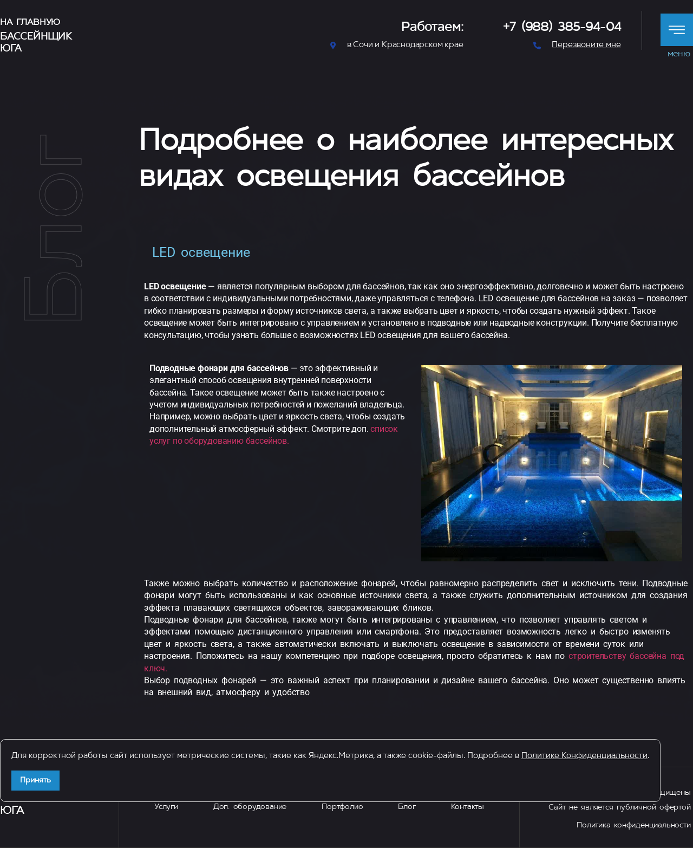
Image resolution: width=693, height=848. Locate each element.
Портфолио (342, 807)
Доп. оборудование (249, 807)
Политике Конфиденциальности (584, 756)
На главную (30, 22)
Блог (406, 807)
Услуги (166, 807)
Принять (35, 780)
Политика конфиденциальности (633, 825)
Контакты (467, 807)
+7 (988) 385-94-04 (562, 28)
